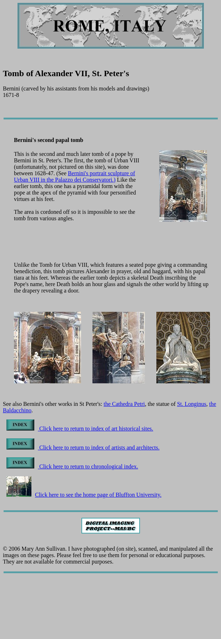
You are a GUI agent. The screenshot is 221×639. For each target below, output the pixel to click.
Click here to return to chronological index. (72, 466)
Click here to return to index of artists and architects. (83, 447)
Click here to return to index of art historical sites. (79, 429)
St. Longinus (191, 404)
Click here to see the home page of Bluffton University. (83, 495)
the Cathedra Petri (124, 404)
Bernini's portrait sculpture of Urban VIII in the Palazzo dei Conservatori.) (74, 176)
